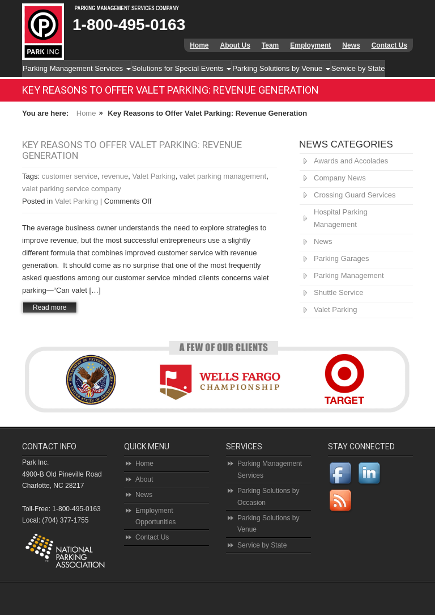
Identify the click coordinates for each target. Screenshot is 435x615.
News (351, 45)
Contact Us (389, 45)
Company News (340, 178)
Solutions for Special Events (181, 68)
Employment (310, 45)
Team (270, 45)
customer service (69, 176)
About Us (235, 45)
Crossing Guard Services (355, 195)
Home (199, 45)
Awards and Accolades (351, 161)
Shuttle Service (338, 292)
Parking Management (349, 275)
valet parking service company (71, 188)
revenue (114, 176)
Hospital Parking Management (341, 218)
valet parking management (223, 176)
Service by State (358, 68)
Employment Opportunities (155, 516)
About (144, 479)
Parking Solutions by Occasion (268, 496)
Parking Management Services (77, 68)
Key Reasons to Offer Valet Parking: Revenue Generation (132, 150)
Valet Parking (153, 176)
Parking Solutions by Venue (281, 68)
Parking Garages (341, 258)
